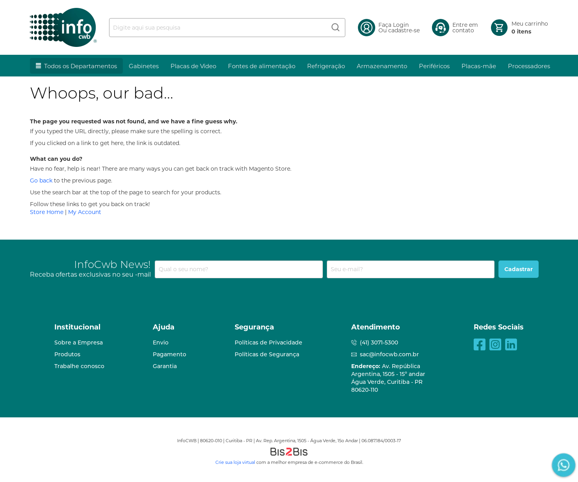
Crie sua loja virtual (235, 462)
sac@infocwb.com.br (389, 354)
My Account (84, 212)
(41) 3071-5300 (379, 342)
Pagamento (169, 354)
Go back (41, 180)
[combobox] (227, 27)
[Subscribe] (518, 269)
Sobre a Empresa (78, 342)
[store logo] (63, 27)
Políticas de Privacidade (268, 342)
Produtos (67, 354)
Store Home (46, 212)
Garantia (165, 366)
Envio (161, 342)
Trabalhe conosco (79, 366)
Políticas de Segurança (267, 354)
